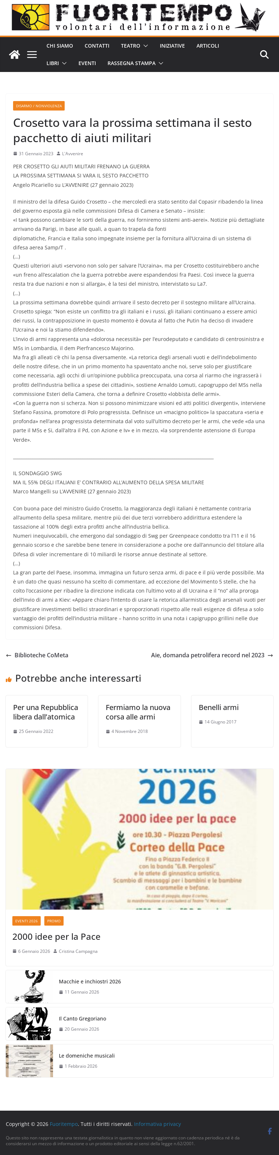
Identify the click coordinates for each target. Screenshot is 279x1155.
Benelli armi (219, 707)
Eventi (87, 63)
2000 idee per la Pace (56, 936)
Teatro (130, 45)
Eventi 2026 (26, 920)
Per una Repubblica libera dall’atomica (45, 712)
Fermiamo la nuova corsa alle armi (138, 712)
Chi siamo (59, 45)
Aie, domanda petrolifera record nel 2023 (212, 655)
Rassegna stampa (131, 63)
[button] (144, 46)
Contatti (97, 45)
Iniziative (172, 45)
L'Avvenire (72, 154)
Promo (54, 920)
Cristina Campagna (78, 951)
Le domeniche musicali (87, 1055)
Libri (52, 63)
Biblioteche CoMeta (37, 655)
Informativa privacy (157, 1123)
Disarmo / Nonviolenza (39, 105)
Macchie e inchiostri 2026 (90, 981)
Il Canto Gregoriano (82, 1018)
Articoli (208, 45)
